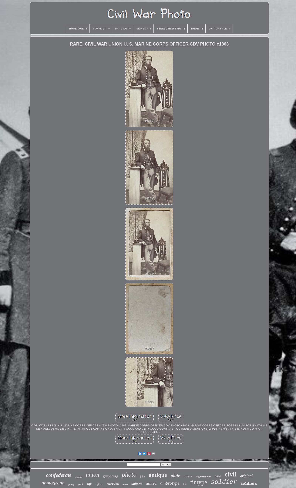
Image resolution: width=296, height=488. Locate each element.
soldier (224, 482)
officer (99, 484)
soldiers (249, 484)
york (80, 484)
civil (230, 474)
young (71, 484)
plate (175, 475)
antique (158, 475)
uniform (136, 484)
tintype (198, 482)
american (113, 484)
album (188, 476)
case (218, 476)
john (142, 476)
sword (125, 484)
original (246, 476)
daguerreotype (203, 476)
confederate (59, 475)
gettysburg (110, 476)
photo (129, 474)
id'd (185, 484)
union (92, 474)
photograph (53, 483)
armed (151, 483)
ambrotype (170, 483)
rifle (89, 484)
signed (78, 477)
